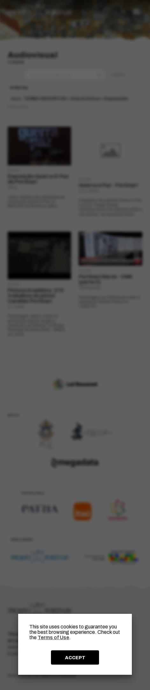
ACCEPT (75, 657)
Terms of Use (53, 637)
